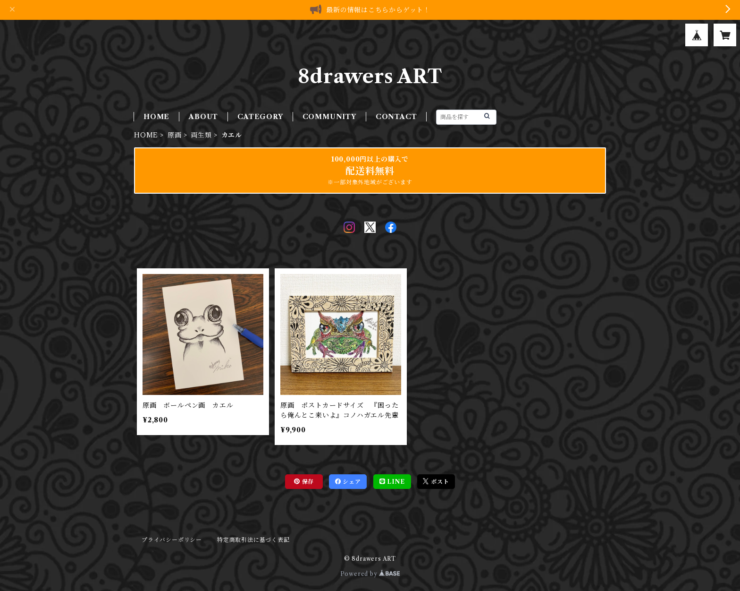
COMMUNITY (329, 116)
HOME (156, 116)
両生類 (201, 135)
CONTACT (396, 116)
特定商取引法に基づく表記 (253, 539)
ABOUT (203, 116)
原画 (175, 135)
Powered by (370, 573)
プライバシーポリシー (172, 539)
